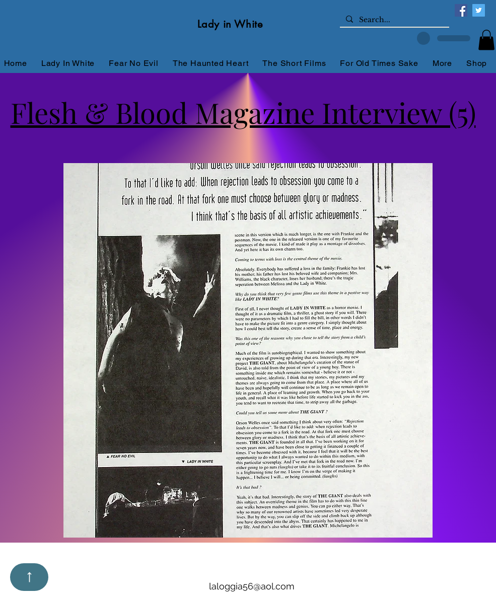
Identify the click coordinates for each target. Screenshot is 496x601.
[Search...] (393, 20)
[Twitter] (478, 10)
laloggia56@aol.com (252, 586)
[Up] (29, 577)
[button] (486, 40)
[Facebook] (461, 10)
